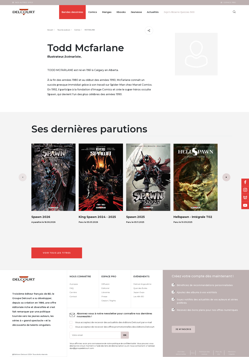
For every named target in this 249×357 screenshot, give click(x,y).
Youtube (245, 205)
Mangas (107, 12)
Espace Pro (230, 2)
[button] (226, 177)
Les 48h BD (139, 296)
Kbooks (121, 12)
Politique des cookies (204, 353)
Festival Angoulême (142, 284)
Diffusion (105, 284)
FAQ (71, 288)
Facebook (245, 182)
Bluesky (245, 197)
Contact (73, 296)
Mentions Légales (231, 353)
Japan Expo (139, 292)
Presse (104, 296)
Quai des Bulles (140, 288)
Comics (92, 12)
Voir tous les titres (57, 253)
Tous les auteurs (64, 30)
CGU (193, 353)
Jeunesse (136, 12)
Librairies (105, 292)
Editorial (105, 288)
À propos (74, 284)
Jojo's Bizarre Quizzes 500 (179, 12)
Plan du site (219, 353)
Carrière (73, 292)
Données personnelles (181, 353)
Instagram (245, 190)
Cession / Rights (108, 300)
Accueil (50, 30)
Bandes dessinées (72, 12)
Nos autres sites (24, 2)
